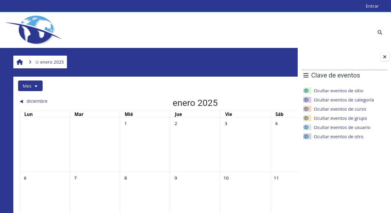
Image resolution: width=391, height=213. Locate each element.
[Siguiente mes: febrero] (252, 101)
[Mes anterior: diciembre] (51, 101)
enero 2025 (49, 62)
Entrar (372, 6)
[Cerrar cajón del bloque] (385, 57)
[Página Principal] (33, 30)
